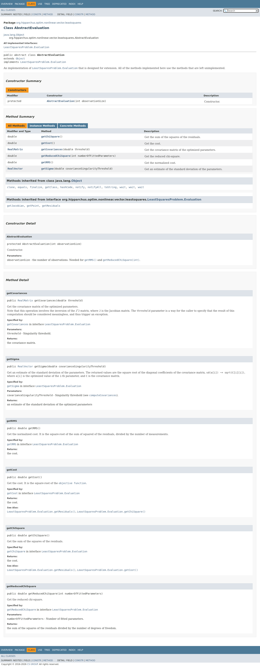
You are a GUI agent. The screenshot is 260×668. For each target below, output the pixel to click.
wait (123, 187)
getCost (46, 143)
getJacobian (15, 205)
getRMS (46, 162)
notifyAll (94, 187)
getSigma (47, 168)
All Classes (8, 10)
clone (11, 187)
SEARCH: (217, 11)
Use (40, 4)
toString (110, 187)
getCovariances (52, 149)
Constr (36, 14)
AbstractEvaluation (60, 101)
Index (72, 4)
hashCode (66, 187)
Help (80, 4)
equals (22, 187)
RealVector (15, 168)
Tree (47, 4)
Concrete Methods (73, 125)
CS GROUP (32, 664)
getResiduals (51, 205)
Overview (7, 4)
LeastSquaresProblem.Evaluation (26, 47)
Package (20, 4)
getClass (51, 187)
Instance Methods (42, 125)
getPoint (33, 205)
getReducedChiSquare (55, 155)
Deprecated (59, 4)
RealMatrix (15, 149)
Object (20, 58)
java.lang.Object (14, 34)
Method (48, 14)
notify (80, 187)
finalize (36, 187)
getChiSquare (50, 136)
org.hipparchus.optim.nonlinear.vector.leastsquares (48, 22)
